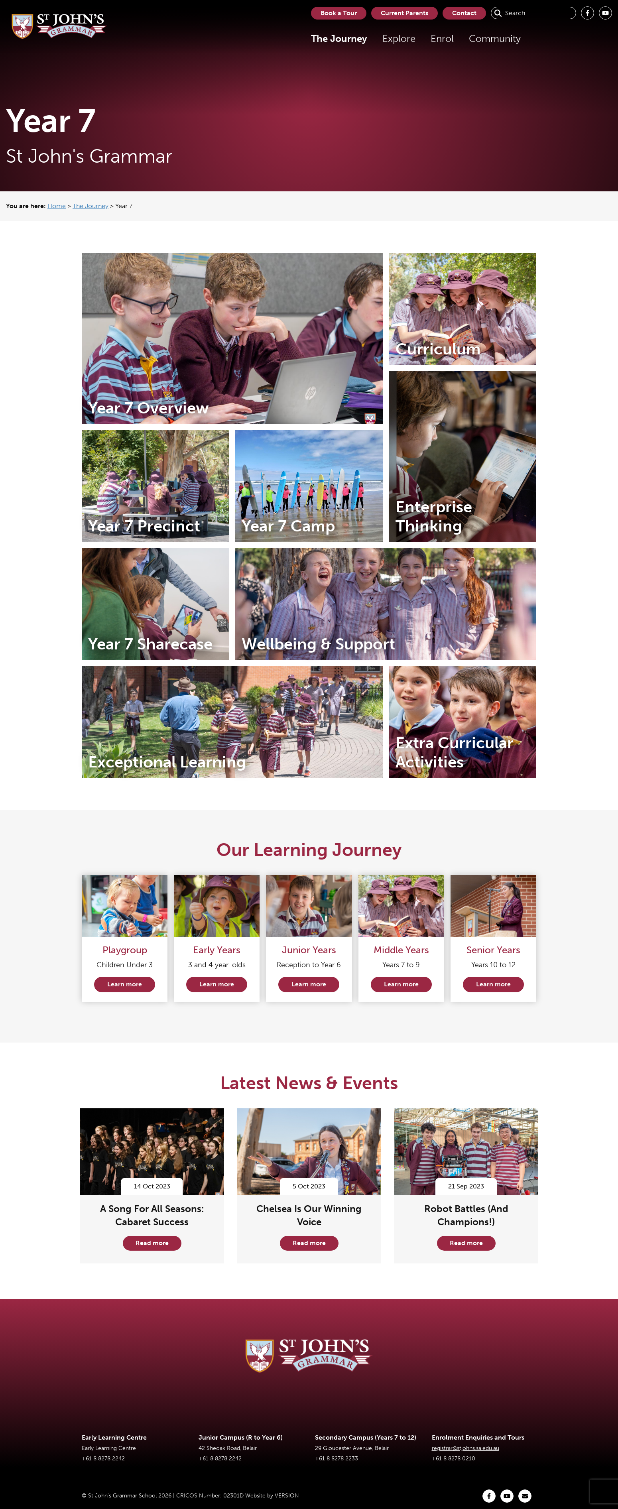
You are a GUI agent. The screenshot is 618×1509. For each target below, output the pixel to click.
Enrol (442, 38)
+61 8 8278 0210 (453, 1458)
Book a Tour (339, 13)
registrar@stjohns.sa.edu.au (465, 1448)
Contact (464, 13)
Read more (152, 1243)
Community (495, 38)
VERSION (287, 1495)
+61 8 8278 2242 (103, 1458)
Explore (398, 38)
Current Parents (404, 13)
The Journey (339, 38)
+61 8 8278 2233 (336, 1458)
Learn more (124, 984)
